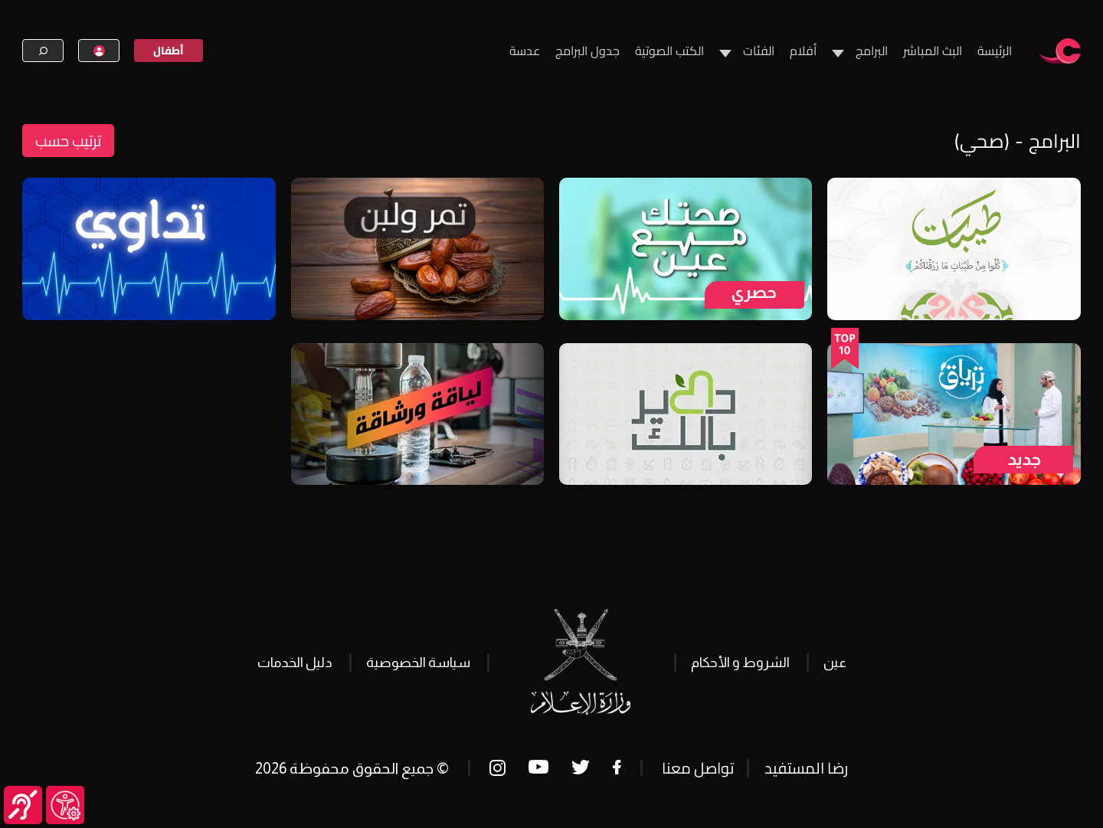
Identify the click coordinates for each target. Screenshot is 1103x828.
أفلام (803, 50)
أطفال (168, 51)
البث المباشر (932, 50)
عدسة (524, 50)
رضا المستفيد (806, 768)
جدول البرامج (587, 50)
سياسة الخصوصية (418, 662)
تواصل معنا (698, 768)
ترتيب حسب (68, 140)
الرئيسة (994, 50)
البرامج (872, 51)
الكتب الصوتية (669, 50)
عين (834, 662)
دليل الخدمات (294, 662)
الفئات (758, 51)
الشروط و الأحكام (740, 662)
